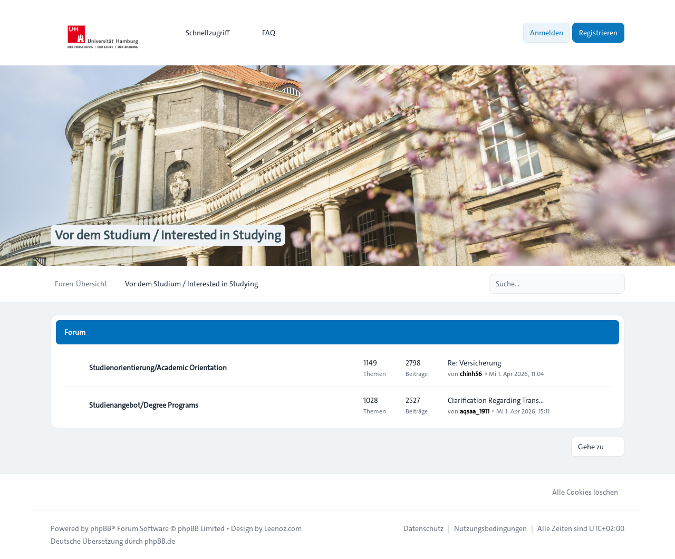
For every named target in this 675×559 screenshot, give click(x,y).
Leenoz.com (283, 528)
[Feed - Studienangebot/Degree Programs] (346, 405)
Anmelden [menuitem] (546, 32)
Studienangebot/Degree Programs (143, 405)
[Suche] (595, 284)
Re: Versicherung (474, 363)
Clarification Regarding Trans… (496, 400)
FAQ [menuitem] (261, 32)
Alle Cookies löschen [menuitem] (578, 492)
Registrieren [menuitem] (598, 32)
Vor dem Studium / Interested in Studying (168, 235)
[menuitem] (203, 32)
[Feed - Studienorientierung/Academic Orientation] (346, 368)
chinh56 (471, 373)
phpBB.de (159, 541)
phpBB (100, 528)
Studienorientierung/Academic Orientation (158, 367)
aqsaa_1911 (474, 411)
